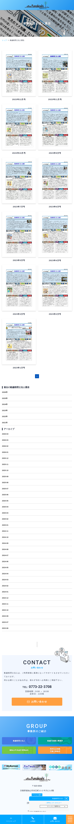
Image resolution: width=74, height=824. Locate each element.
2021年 (5, 423)
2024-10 (5, 537)
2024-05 (5, 567)
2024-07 (5, 555)
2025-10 (5, 470)
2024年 (5, 404)
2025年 (5, 398)
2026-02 (5, 446)
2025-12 (5, 458)
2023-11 (5, 604)
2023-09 (5, 616)
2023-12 (5, 598)
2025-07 (5, 489)
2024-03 (5, 580)
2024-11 (5, 531)
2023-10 (5, 610)
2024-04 (5, 574)
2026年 (5, 392)
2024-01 (5, 592)
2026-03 (5, 440)
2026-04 (5, 434)
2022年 (5, 416)
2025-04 (5, 507)
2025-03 (5, 513)
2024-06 (5, 561)
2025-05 (5, 501)
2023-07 (5, 622)
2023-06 (5, 628)
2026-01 (5, 452)
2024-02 (5, 586)
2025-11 (5, 464)
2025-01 (5, 525)
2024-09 (5, 543)
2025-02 (5, 519)
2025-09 (5, 477)
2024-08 (5, 549)
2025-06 (5, 495)
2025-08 (5, 483)
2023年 (5, 410)
